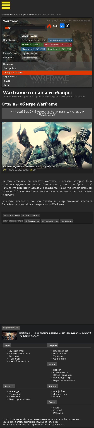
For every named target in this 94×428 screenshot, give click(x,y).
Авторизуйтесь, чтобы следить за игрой (68, 20)
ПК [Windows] (28, 40)
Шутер (34, 35)
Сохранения (59, 359)
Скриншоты (10, 76)
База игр (14, 356)
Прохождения (60, 351)
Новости (8, 63)
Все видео (14, 391)
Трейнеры (58, 356)
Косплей (57, 410)
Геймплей (14, 397)
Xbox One (26, 44)
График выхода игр (19, 353)
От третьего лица (50, 221)
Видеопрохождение (19, 399)
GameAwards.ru (10, 14)
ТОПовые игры (32, 221)
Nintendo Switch (52, 44)
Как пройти (9, 67)
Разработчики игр (19, 361)
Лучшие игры (16, 351)
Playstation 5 (28, 48)
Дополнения (60, 394)
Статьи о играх (61, 372)
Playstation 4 (54, 40)
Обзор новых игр (62, 375)
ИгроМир (58, 413)
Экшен (25, 35)
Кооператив (66, 221)
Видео (6, 80)
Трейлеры (14, 394)
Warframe (34, 14)
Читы (6, 84)
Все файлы (59, 391)
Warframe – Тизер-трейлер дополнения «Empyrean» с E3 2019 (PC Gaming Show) (55, 335)
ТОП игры (14, 359)
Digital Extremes (29, 53)
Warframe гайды (12, 216)
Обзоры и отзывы (13, 71)
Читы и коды (60, 353)
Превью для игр (62, 378)
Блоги (56, 408)
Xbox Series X (54, 48)
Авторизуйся (46, 111)
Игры (24, 14)
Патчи (56, 397)
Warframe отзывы (30, 216)
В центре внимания (64, 380)
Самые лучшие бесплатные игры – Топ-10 (34, 166)
